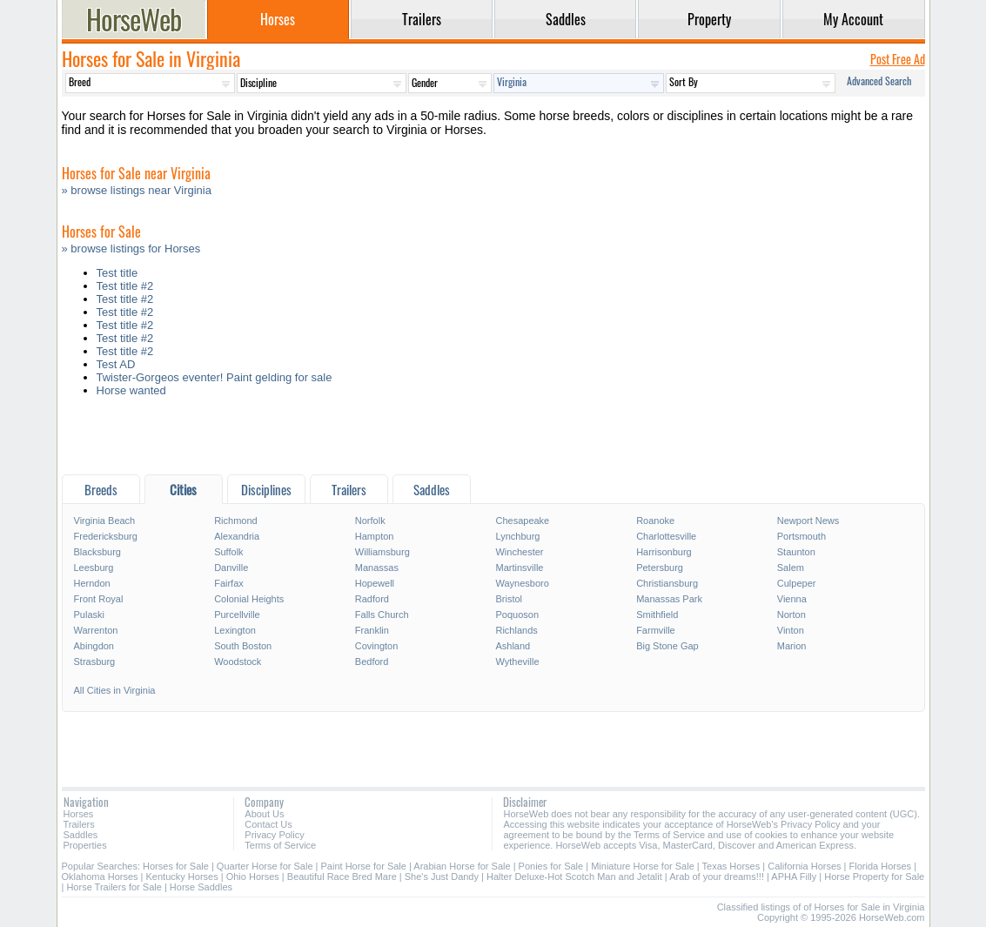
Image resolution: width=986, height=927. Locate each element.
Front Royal (99, 599)
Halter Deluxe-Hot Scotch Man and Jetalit (574, 876)
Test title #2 (125, 285)
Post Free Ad (897, 59)
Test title (117, 272)
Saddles (81, 835)
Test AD (116, 364)
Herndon (92, 583)
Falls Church (382, 614)
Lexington (235, 630)
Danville (231, 567)
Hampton (374, 536)
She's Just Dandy (442, 876)
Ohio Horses (252, 876)
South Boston (243, 646)
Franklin (372, 630)
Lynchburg (517, 536)
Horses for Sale (176, 866)
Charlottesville (666, 536)
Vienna (792, 599)
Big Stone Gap (667, 646)
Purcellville (237, 614)
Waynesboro (521, 583)
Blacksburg (97, 552)
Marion (792, 646)
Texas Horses (731, 866)
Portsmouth (801, 536)
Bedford (372, 661)
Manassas (377, 567)
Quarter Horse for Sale (265, 866)
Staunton (796, 552)
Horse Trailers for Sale (113, 887)
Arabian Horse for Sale (461, 866)
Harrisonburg (664, 552)
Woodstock (237, 661)
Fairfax (229, 583)
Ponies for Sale (551, 866)
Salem (790, 567)
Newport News (808, 520)
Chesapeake (522, 520)
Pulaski (89, 614)
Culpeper (796, 583)
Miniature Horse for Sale (642, 866)
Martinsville (519, 567)
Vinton (790, 630)
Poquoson (517, 614)
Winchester (519, 552)
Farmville (655, 630)
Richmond (236, 520)
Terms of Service (280, 845)
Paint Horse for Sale (363, 866)
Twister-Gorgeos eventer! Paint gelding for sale (214, 377)
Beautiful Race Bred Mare (342, 876)
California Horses (804, 866)
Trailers (79, 824)
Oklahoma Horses (100, 876)
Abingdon (94, 646)
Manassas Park (669, 599)
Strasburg (95, 661)
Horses (79, 814)
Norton (791, 614)
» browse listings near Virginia (136, 190)
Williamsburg (382, 552)
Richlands (516, 630)
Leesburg (94, 567)
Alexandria (236, 536)
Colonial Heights (249, 599)
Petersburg (659, 567)
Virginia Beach (105, 520)
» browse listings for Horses (131, 248)
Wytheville (517, 661)
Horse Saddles (201, 887)
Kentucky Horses (182, 876)
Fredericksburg (106, 536)
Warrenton (96, 630)
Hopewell (374, 583)
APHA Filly (795, 876)
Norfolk (370, 520)
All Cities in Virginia (115, 690)
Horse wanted (131, 390)
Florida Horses (880, 866)
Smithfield (657, 614)
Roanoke (655, 520)
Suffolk (228, 552)
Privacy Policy (274, 835)
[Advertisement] (493, 440)
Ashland (512, 646)
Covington (377, 646)
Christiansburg (667, 583)
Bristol (508, 599)
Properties (85, 845)
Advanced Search (879, 80)
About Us (264, 814)
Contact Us (268, 824)
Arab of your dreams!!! (716, 876)
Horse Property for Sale (874, 876)
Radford (372, 599)
